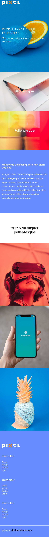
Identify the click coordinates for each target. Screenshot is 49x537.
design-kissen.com (21, 530)
